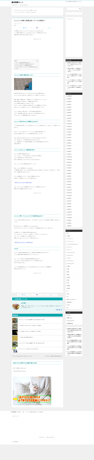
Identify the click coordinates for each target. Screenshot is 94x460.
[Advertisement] (37, 48)
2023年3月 (69, 148)
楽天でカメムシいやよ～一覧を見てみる (24, 242)
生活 (68, 293)
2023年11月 (69, 126)
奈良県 (68, 277)
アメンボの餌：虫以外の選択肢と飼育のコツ (26, 337)
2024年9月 (69, 98)
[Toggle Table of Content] (36, 61)
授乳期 (68, 285)
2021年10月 (69, 195)
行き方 (68, 304)
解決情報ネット (18, 2)
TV (67, 233)
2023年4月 (69, 145)
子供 (68, 282)
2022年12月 (69, 156)
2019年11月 (69, 214)
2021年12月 (69, 189)
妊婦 (68, 280)
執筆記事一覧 (59, 309)
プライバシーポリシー (24, 5)
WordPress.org (70, 323)
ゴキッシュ (69, 249)
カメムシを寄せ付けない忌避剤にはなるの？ (25, 63)
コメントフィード (70, 320)
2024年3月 (69, 115)
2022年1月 (69, 187)
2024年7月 (69, 104)
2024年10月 (69, 96)
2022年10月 (69, 162)
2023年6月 (69, 140)
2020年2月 (69, 206)
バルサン (69, 258)
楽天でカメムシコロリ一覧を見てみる (23, 182)
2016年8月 (69, 225)
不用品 (68, 266)
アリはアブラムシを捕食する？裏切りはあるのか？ (53, 356)
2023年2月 (69, 151)
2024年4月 (69, 112)
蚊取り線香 (69, 302)
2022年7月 (69, 170)
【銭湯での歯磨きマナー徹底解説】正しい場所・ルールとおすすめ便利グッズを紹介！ (74, 70)
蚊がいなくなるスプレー (71, 299)
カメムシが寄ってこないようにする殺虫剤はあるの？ (27, 66)
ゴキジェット (69, 246)
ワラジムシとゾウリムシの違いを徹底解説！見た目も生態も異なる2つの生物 (31, 319)
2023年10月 (69, 129)
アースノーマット (70, 241)
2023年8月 (69, 134)
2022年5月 (69, 176)
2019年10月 (69, 217)
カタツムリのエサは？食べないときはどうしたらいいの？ (22, 356)
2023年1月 (69, 154)
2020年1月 (69, 209)
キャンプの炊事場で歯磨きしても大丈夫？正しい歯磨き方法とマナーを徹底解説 (74, 76)
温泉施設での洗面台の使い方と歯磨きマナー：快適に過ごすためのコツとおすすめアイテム (74, 64)
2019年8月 (69, 223)
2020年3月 (69, 203)
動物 (68, 274)
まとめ (17, 68)
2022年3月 (69, 181)
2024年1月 (69, 120)
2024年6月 (69, 107)
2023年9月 (69, 131)
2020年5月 (69, 198)
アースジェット (70, 238)
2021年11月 (69, 192)
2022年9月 (69, 165)
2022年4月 (69, 178)
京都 (68, 269)
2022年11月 (69, 159)
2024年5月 (69, 109)
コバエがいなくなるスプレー (72, 244)
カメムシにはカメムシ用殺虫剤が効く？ (24, 65)
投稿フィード (69, 317)
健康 (68, 271)
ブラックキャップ (70, 260)
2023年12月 (69, 123)
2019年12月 (69, 212)
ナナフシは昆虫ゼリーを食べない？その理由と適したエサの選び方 (30, 331)
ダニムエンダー (70, 255)
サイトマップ (14, 5)
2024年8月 (69, 101)
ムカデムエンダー (70, 263)
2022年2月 (69, 184)
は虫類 (68, 235)
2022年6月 (69, 173)
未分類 (68, 288)
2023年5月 (69, 143)
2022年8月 (69, 167)
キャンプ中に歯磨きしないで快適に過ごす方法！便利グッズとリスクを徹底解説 (74, 82)
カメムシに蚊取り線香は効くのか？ (23, 62)
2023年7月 (69, 137)
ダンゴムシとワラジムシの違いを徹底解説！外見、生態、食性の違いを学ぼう (32, 343)
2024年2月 (69, 118)
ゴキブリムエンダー (71, 252)
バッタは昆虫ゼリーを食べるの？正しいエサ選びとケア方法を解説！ (30, 325)
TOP (16, 411)
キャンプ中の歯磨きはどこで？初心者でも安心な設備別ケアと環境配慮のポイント (74, 87)
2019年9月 (69, 220)
